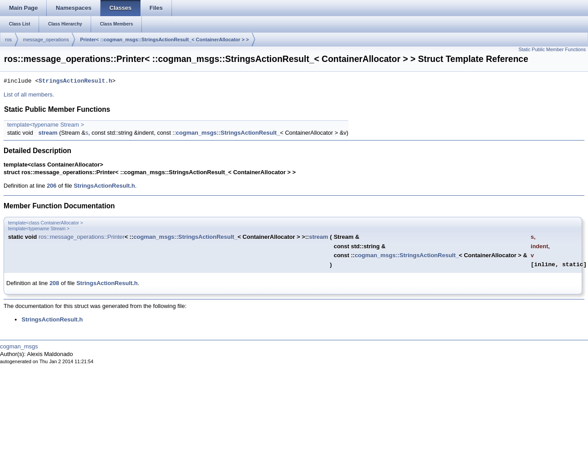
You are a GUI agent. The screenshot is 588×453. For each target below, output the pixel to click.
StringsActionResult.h (75, 81)
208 (54, 283)
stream (47, 132)
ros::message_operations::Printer (81, 236)
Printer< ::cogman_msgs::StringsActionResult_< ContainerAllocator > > (164, 39)
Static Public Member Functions (552, 49)
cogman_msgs (19, 346)
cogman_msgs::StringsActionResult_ (228, 132)
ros (8, 39)
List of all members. (29, 94)
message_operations (46, 39)
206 (52, 185)
